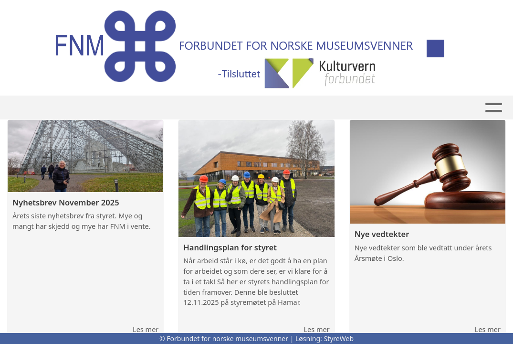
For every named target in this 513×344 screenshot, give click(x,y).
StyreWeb (339, 338)
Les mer (145, 329)
